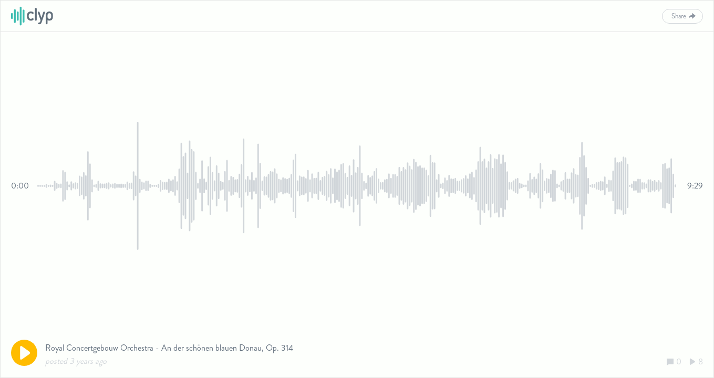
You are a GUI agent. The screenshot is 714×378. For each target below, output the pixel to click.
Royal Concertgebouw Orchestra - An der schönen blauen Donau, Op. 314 (169, 348)
